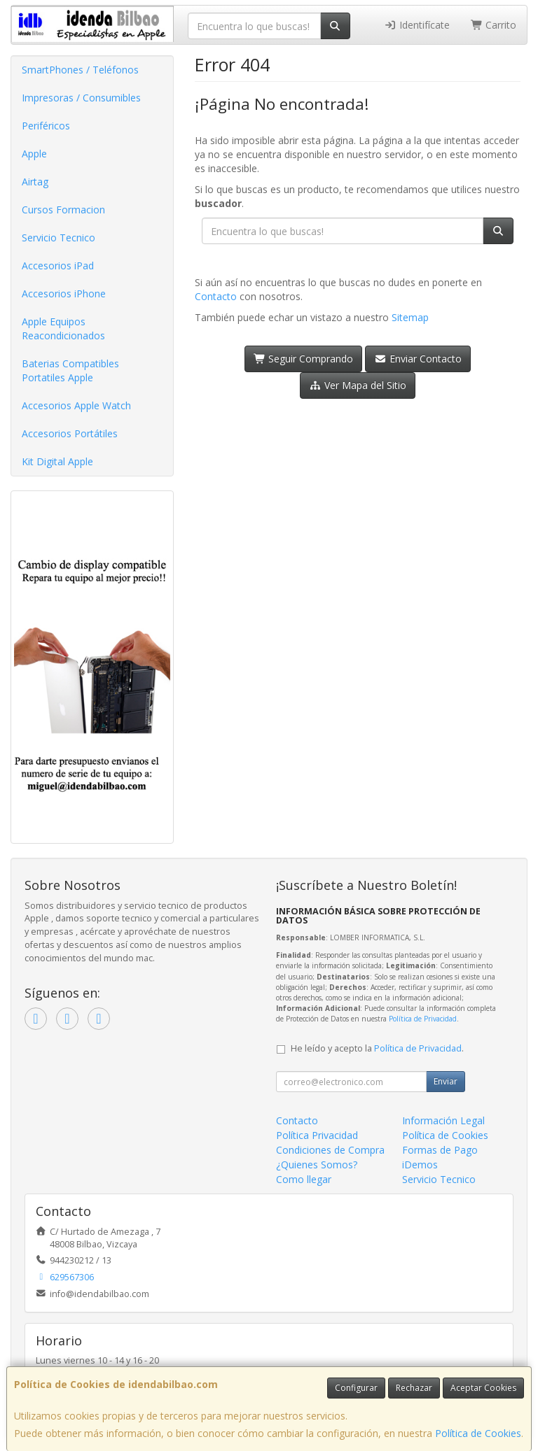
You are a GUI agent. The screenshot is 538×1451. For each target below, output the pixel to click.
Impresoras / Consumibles (81, 97)
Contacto (216, 296)
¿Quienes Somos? (316, 1164)
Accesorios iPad (58, 265)
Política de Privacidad (423, 1019)
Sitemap (410, 317)
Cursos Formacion (63, 209)
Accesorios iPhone (64, 293)
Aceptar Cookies (483, 1388)
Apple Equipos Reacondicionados (63, 328)
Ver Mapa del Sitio (357, 385)
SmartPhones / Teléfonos (80, 69)
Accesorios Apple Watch (76, 405)
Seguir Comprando (304, 358)
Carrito (494, 24)
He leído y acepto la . (377, 1048)
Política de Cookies (478, 1433)
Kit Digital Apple (57, 461)
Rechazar (414, 1388)
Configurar (356, 1388)
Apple (34, 153)
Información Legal (443, 1120)
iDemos (420, 1164)
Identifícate (417, 24)
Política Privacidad (317, 1135)
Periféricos (46, 125)
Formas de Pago (440, 1149)
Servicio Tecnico (58, 237)
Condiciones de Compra (330, 1149)
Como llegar (303, 1179)
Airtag (35, 181)
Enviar (445, 1081)
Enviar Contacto (418, 358)
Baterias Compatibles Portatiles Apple (70, 370)
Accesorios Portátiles (70, 433)
